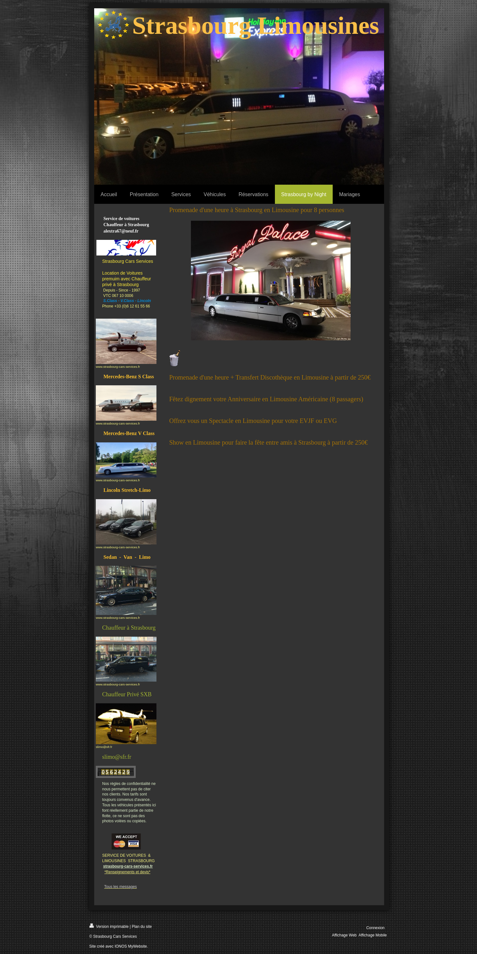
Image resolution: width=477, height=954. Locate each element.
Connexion (375, 928)
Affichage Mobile (373, 935)
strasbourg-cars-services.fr (128, 866)
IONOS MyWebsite (131, 946)
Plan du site (142, 926)
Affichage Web (344, 935)
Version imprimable (109, 926)
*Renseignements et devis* (127, 872)
